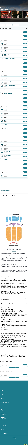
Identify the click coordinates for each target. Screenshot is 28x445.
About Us (2, 390)
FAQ (1, 409)
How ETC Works (2, 417)
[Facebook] (3, 386)
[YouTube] (19, 386)
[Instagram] (14, 386)
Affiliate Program (2, 398)
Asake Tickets (2, 429)
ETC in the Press (3, 403)
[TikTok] (24, 386)
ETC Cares (2, 394)
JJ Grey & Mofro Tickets (3, 425)
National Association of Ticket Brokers (5, 402)
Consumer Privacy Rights (3, 413)
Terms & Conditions (3, 410)
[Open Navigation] (27, 2)
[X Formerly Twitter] (8, 386)
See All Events (14, 367)
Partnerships (2, 399)
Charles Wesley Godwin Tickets (4, 433)
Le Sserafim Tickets (3, 430)
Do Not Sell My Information (4, 414)
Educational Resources (3, 418)
